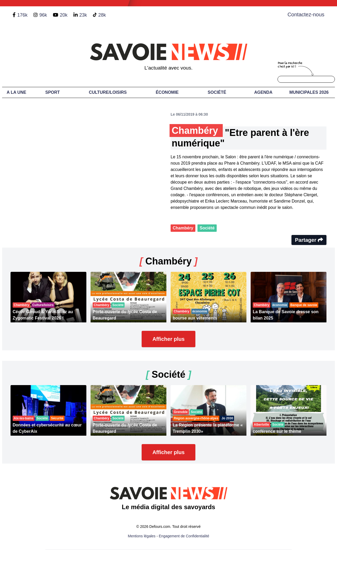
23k (83, 15)
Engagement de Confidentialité (184, 536)
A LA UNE (16, 92)
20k (63, 15)
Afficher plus (168, 339)
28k (102, 15)
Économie (167, 92)
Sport (52, 92)
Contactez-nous (306, 14)
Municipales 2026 (309, 92)
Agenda (263, 92)
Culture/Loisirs (108, 92)
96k (43, 15)
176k (22, 15)
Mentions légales (142, 536)
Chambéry (183, 228)
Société (217, 92)
